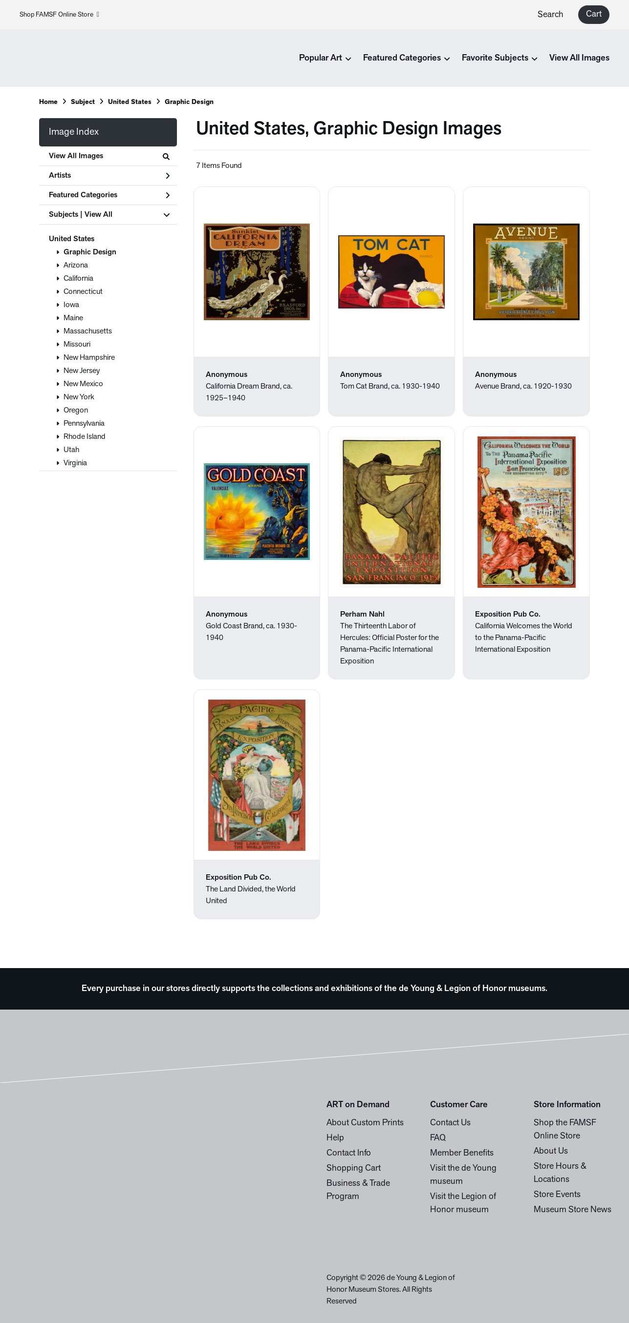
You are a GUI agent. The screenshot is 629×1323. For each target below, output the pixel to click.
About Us (551, 1151)
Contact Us (450, 1123)
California (78, 279)
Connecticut (83, 292)
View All (98, 215)
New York (79, 397)
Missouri (77, 345)
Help (335, 1138)
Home (48, 102)
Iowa (71, 305)
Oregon (76, 410)
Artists (109, 176)
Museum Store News (572, 1210)
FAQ (438, 1138)
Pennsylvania (84, 424)
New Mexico (83, 384)
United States (71, 239)
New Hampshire (89, 358)
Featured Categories (109, 195)
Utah (71, 450)
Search (551, 15)
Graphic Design (90, 252)
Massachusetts (88, 331)
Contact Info (348, 1153)
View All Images (579, 58)
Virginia (75, 463)
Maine (73, 318)
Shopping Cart (353, 1168)
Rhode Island (85, 437)
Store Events (557, 1194)
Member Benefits (462, 1153)
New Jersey (82, 371)
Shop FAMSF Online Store (59, 15)
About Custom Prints (365, 1123)
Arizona (76, 265)
